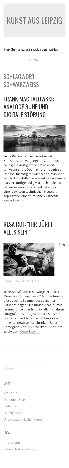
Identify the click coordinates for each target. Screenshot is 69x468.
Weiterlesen (13, 200)
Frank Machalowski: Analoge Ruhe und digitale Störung (28, 106)
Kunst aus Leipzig (34, 20)
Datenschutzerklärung (19, 449)
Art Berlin (10, 393)
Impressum (11, 442)
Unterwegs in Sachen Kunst (23, 419)
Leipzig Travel (13, 413)
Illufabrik (9, 406)
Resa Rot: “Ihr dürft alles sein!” (28, 228)
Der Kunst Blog (14, 399)
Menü (33, 59)
